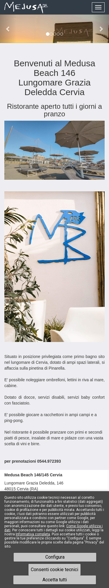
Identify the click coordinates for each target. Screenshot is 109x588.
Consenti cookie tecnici (54, 569)
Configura (55, 557)
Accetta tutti (54, 579)
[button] (8, 29)
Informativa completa (33, 534)
